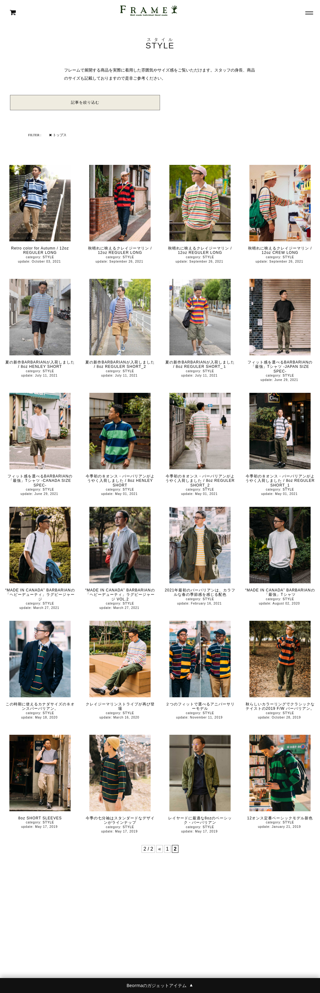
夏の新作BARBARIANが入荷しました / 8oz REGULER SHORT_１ (199, 364)
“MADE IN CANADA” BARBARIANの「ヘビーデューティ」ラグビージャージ (40, 594)
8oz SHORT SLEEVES (40, 818)
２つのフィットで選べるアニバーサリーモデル (200, 706)
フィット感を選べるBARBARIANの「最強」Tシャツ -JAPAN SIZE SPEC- (280, 366)
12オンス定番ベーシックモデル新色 (280, 818)
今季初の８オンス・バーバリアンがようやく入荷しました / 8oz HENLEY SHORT (120, 480)
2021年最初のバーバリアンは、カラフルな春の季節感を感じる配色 (200, 592)
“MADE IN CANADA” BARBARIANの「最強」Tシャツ (280, 592)
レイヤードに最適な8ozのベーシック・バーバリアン (200, 820)
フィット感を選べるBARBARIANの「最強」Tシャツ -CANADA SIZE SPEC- (40, 480)
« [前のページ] (159, 849)
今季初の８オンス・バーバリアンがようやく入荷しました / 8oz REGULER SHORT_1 (280, 480)
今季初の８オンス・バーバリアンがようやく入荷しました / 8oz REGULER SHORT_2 (200, 480)
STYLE (48, 257)
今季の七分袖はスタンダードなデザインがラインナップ (120, 820)
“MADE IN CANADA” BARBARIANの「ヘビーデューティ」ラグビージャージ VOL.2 (120, 594)
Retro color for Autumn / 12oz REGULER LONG (40, 250)
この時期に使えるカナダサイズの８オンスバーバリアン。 (40, 706)
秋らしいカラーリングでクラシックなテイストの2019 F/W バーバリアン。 (280, 706)
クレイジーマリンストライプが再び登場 (120, 706)
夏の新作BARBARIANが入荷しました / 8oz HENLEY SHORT (39, 364)
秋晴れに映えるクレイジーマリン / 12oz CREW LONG (280, 250)
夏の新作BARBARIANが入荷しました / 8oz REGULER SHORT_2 (119, 364)
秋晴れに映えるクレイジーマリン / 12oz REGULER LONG (120, 250)
